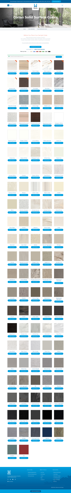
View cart (58, 56)
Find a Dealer (10, 481)
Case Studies (55, 474)
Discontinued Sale (56, 1)
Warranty (55, 481)
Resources (55, 469)
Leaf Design (61, 487)
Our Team (42, 472)
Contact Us (42, 479)
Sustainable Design (56, 479)
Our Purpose (43, 474)
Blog (41, 477)
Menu (11, 5)
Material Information (57, 472)
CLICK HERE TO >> (35, 49)
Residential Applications (32, 472)
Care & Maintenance (56, 477)
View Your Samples (35, 491)
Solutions (29, 469)
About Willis (43, 469)
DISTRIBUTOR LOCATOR (35, 46)
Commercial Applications (32, 474)
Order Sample (12, 73)
